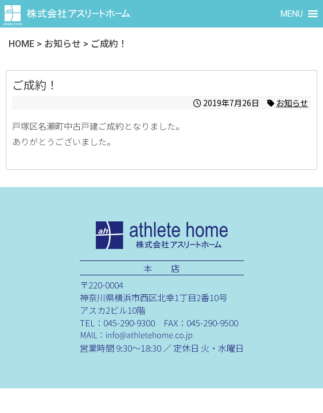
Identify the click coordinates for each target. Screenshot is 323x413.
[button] (292, 14)
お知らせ (292, 102)
